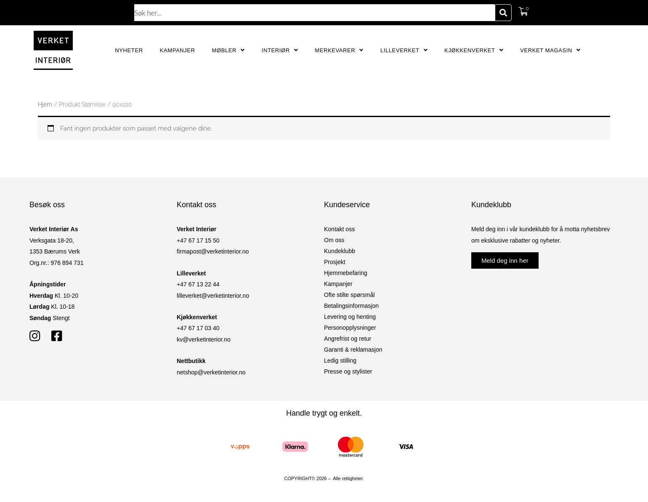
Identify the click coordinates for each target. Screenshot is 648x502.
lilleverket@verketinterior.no (213, 295)
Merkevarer (339, 50)
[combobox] (314, 12)
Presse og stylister (348, 371)
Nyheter (129, 50)
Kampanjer (177, 50)
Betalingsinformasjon (351, 305)
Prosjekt (334, 262)
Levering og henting (350, 316)
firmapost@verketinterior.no (213, 251)
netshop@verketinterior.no (211, 372)
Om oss (334, 240)
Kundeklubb (339, 251)
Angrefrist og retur (347, 338)
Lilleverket (404, 50)
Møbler (228, 50)
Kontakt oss (339, 229)
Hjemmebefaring (345, 273)
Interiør (280, 50)
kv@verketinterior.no (204, 339)
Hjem (45, 104)
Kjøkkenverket (473, 50)
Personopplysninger (350, 327)
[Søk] (503, 12)
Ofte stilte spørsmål (349, 294)
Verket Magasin (550, 50)
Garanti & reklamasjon (353, 349)
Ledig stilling (340, 360)
